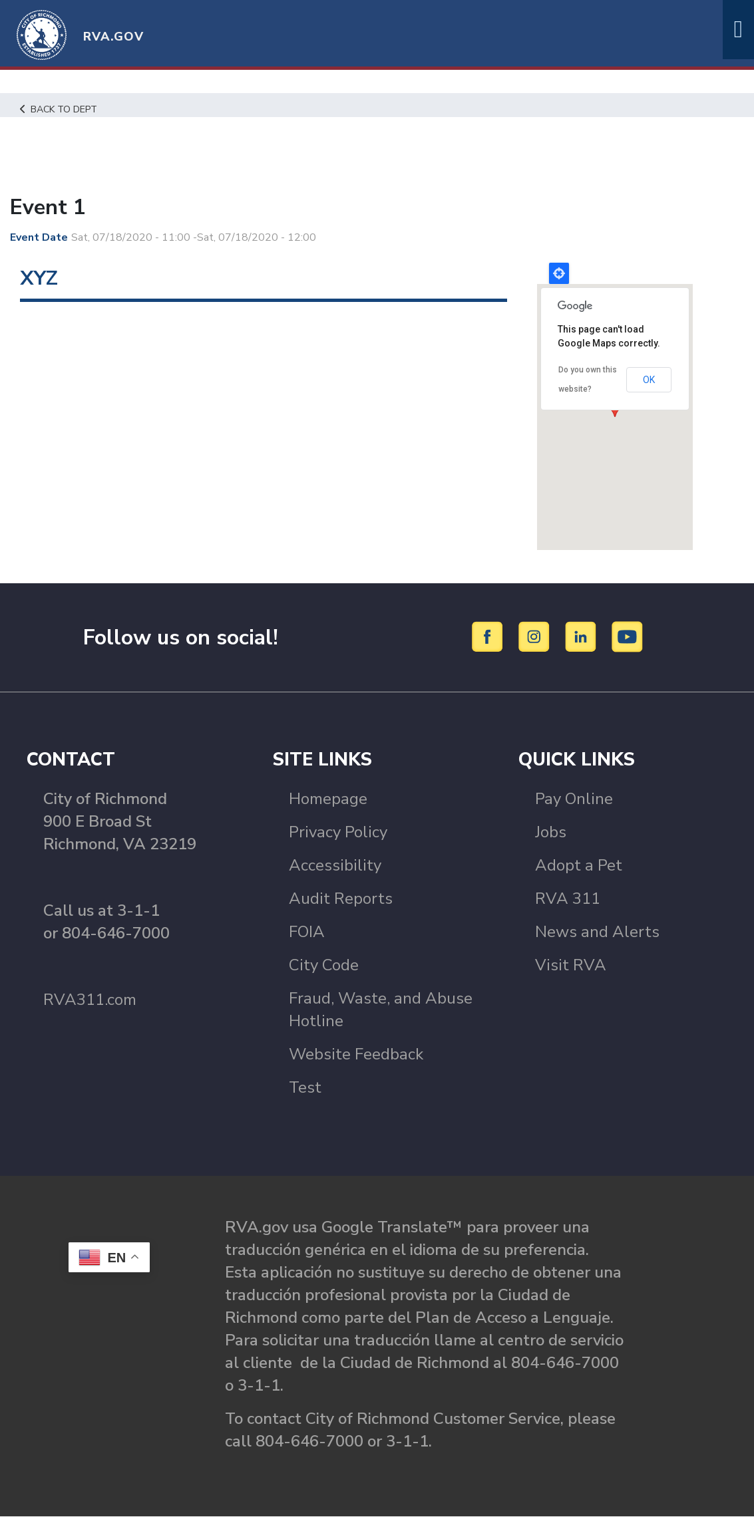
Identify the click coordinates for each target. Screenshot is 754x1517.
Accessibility (335, 865)
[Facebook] (489, 636)
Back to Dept (60, 109)
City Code (324, 965)
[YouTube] (627, 636)
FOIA (307, 931)
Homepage (328, 798)
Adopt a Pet (578, 865)
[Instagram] (536, 636)
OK (649, 379)
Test (305, 1087)
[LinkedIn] (582, 636)
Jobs (550, 832)
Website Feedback (356, 1054)
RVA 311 (567, 898)
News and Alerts (597, 931)
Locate (559, 273)
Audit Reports (341, 898)
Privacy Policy (338, 832)
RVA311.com (89, 999)
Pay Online (574, 798)
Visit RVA (570, 965)
